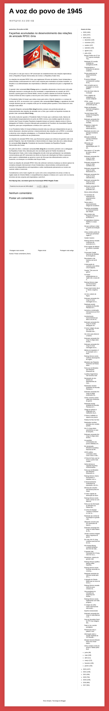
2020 (85, 677)
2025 (85, 35)
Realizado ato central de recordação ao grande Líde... (91, 517)
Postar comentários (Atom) (22, 253)
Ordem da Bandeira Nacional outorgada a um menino (91, 109)
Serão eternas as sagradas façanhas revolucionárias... (91, 465)
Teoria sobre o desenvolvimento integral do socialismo (91, 204)
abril (86, 658)
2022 (85, 672)
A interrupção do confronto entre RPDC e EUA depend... (91, 266)
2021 (85, 674)
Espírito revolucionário (91, 611)
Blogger (63, 701)
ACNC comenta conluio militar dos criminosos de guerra (91, 399)
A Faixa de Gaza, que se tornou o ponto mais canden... (91, 459)
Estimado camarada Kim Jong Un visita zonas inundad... (91, 120)
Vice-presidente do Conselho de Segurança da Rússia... (90, 594)
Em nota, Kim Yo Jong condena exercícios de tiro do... (92, 541)
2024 (85, 37)
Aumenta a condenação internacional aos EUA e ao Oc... (91, 311)
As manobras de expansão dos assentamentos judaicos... (89, 197)
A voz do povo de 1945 (45, 11)
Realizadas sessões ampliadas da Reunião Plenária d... (92, 387)
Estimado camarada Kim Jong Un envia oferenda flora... (91, 176)
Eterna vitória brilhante (91, 192)
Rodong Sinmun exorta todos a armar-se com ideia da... (91, 499)
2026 (85, 32)
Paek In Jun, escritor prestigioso (90, 626)
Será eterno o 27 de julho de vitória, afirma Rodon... (92, 152)
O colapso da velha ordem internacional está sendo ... (91, 606)
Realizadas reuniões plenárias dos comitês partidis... (91, 424)
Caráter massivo (89, 238)
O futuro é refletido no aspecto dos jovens (91, 416)
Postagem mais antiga (67, 250)
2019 (85, 680)
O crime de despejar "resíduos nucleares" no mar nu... (91, 511)
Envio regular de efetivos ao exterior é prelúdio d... (91, 248)
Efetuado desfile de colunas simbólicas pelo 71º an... (91, 138)
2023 (85, 669)
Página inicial (42, 250)
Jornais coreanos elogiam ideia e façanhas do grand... (92, 535)
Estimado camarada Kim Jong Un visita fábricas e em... (92, 615)
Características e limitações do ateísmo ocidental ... (91, 69)
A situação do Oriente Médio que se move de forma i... (92, 581)
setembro (88, 48)
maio (86, 655)
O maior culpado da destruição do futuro (91, 494)
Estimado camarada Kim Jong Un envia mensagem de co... (91, 300)
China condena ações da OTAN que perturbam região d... (91, 233)
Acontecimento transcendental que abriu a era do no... (91, 317)
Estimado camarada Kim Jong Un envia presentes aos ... (91, 187)
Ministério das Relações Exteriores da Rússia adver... (91, 363)
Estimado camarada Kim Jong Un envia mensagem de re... (91, 345)
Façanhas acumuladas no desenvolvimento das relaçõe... (91, 210)
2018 (85, 682)
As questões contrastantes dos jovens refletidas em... (91, 442)
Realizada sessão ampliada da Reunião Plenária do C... (91, 306)
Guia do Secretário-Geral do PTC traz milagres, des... (91, 621)
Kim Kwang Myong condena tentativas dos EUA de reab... (91, 547)
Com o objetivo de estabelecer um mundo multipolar (90, 97)
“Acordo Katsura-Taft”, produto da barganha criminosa (91, 115)
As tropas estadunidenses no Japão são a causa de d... (91, 277)
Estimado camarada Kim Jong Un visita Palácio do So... (91, 529)
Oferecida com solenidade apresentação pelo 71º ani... (92, 145)
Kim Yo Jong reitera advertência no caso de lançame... (91, 430)
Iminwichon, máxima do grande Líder (91, 558)
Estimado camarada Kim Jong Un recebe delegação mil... (91, 323)
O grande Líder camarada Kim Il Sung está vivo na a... (91, 553)
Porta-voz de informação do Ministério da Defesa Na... (91, 505)
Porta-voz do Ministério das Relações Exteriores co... (91, 471)
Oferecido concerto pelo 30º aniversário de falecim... (91, 523)
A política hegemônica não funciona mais (91, 374)
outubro (87, 45)
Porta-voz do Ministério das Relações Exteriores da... (91, 369)
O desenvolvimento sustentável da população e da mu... (91, 483)
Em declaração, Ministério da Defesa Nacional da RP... (91, 447)
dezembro (88, 40)
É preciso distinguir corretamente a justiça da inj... (91, 81)
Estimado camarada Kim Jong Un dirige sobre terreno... (91, 340)
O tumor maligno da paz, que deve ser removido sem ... (91, 329)
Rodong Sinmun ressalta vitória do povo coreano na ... (91, 587)
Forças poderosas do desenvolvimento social (90, 75)
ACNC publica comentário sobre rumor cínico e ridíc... (91, 453)
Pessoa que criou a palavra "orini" (90, 630)
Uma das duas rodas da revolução (91, 92)
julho (86, 53)
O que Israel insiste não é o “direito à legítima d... (92, 289)
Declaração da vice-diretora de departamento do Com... (90, 381)
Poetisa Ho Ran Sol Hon (91, 420)
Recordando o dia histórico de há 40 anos (90, 260)
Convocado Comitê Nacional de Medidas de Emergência (91, 254)
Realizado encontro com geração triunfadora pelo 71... (91, 132)
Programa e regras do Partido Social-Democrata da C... (91, 126)
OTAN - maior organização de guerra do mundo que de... (92, 103)
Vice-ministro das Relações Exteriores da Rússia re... (91, 216)
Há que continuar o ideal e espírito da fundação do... (92, 227)
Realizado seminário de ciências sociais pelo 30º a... (91, 575)
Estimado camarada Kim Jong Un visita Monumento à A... (91, 170)
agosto (87, 50)
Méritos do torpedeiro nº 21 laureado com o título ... (91, 351)
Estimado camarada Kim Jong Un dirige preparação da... (91, 393)
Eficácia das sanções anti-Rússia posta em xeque (91, 489)
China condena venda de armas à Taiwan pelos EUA (91, 647)
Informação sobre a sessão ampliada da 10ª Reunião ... (91, 635)
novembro (88, 42)
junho (86, 652)
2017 (85, 685)
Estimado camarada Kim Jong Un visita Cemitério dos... (91, 158)
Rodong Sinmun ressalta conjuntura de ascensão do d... (91, 242)
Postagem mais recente (17, 250)
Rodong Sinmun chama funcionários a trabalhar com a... (91, 477)
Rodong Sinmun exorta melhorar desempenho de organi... (92, 357)
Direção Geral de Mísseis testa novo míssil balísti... (92, 641)
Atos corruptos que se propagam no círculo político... (91, 86)
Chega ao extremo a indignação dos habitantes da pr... (90, 411)
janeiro (87, 666)
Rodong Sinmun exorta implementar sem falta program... (91, 600)
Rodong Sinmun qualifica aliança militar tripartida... (91, 563)
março (87, 660)
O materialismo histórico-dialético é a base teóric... (91, 221)
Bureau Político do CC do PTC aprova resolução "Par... (92, 57)
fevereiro (87, 663)
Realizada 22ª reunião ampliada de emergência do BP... (91, 63)
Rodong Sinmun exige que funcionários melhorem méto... (91, 283)
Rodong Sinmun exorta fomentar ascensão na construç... (92, 569)
